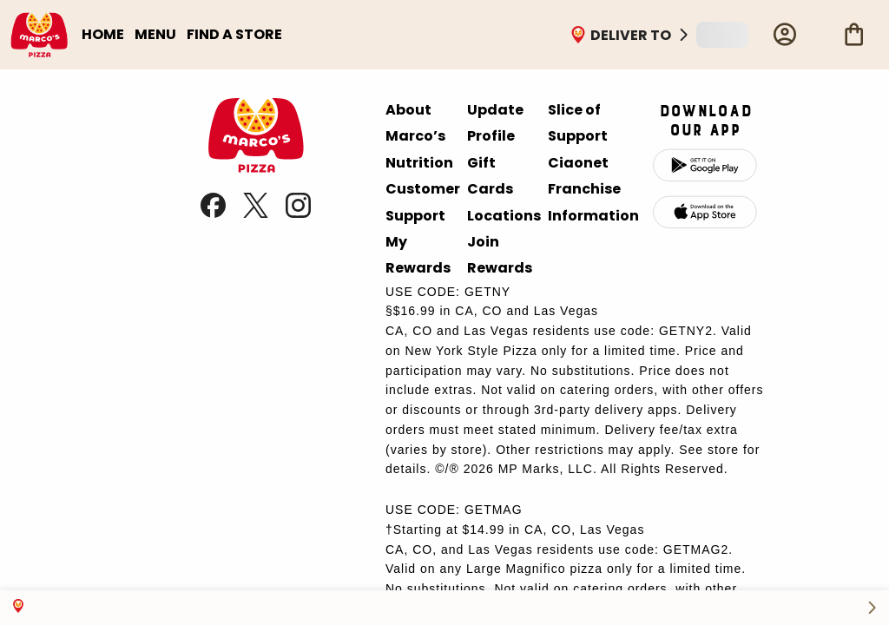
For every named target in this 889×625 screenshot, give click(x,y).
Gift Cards (490, 176)
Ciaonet (578, 163)
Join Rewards (499, 255)
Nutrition (419, 163)
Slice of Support (578, 123)
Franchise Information (593, 202)
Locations (504, 216)
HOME (103, 34)
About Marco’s (415, 123)
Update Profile (495, 123)
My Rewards (418, 255)
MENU (155, 34)
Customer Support (422, 202)
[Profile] (785, 34)
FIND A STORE (234, 34)
